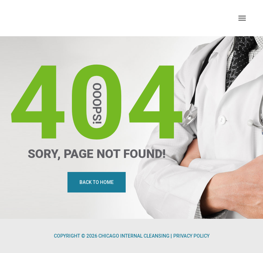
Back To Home (96, 182)
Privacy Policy (191, 236)
